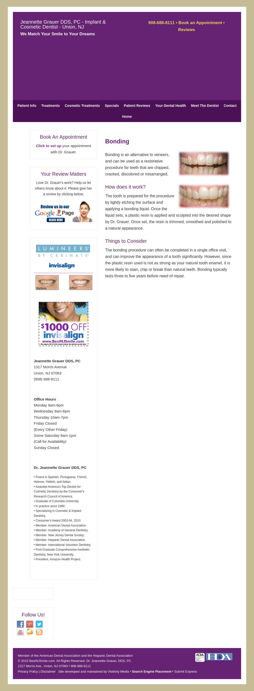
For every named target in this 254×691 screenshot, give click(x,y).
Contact (230, 106)
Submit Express (185, 671)
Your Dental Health (170, 106)
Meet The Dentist (205, 106)
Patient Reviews (137, 106)
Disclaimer (48, 671)
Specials (112, 106)
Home (127, 117)
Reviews (186, 29)
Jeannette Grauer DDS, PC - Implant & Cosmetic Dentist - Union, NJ (63, 24)
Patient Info (26, 106)
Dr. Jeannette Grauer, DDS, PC (108, 661)
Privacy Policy (28, 671)
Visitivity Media (118, 671)
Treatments (50, 106)
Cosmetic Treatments (82, 106)
